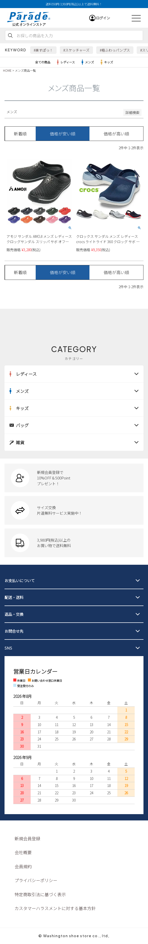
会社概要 (23, 852)
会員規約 (23, 866)
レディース (65, 62)
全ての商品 (42, 62)
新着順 (20, 134)
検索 (10, 35)
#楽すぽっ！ (43, 50)
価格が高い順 (116, 134)
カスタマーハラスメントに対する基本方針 (55, 908)
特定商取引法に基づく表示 (40, 894)
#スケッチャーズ (76, 50)
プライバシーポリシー (36, 880)
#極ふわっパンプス (115, 50)
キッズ (106, 62)
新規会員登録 (27, 838)
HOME (7, 70)
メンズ (87, 62)
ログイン (103, 17)
